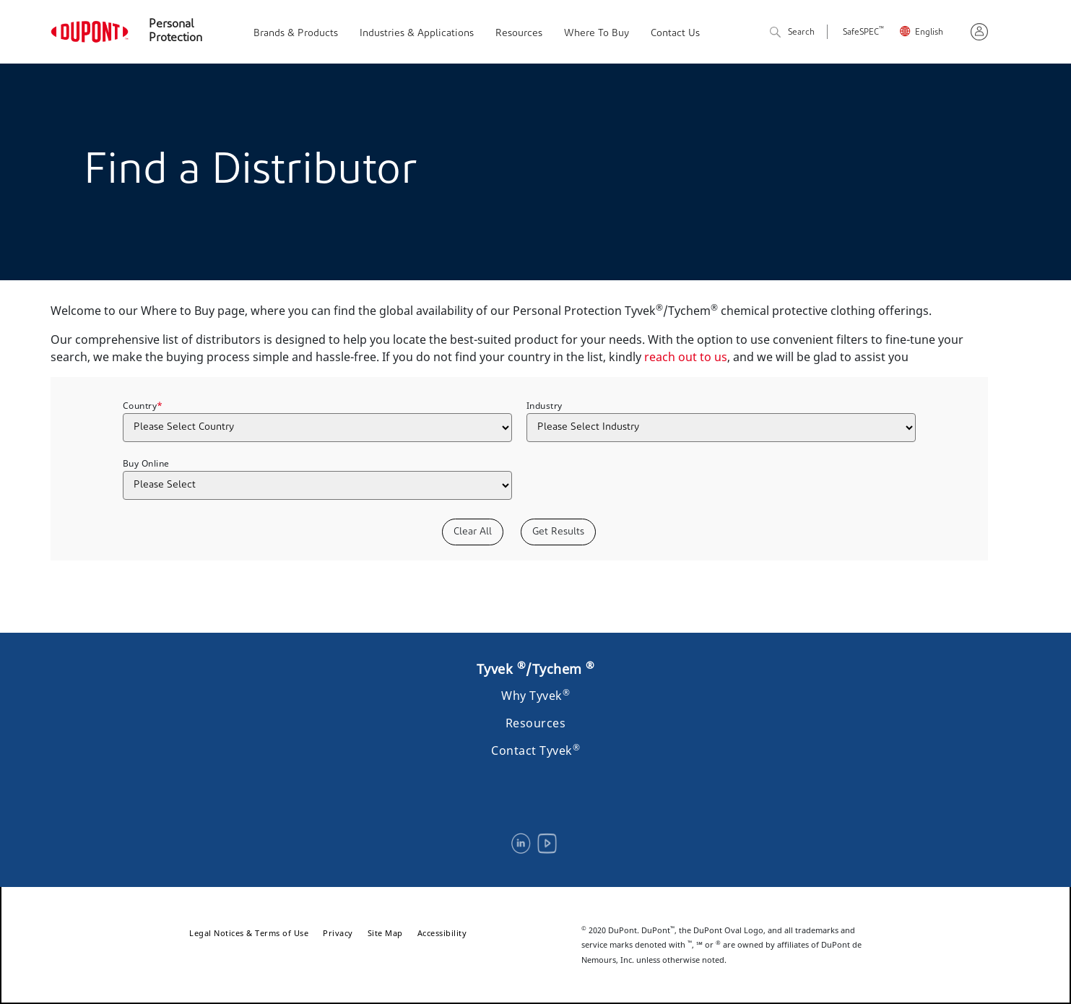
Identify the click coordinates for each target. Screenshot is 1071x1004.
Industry (544, 405)
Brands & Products (295, 33)
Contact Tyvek (535, 750)
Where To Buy (596, 33)
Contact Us (675, 33)
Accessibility (442, 932)
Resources (518, 33)
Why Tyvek (535, 696)
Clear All (473, 532)
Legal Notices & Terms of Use (248, 932)
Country (143, 405)
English (929, 32)
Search (792, 33)
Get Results (558, 532)
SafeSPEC (863, 32)
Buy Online (146, 463)
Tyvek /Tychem (536, 669)
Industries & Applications (417, 33)
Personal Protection (175, 31)
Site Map (385, 932)
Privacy (338, 932)
